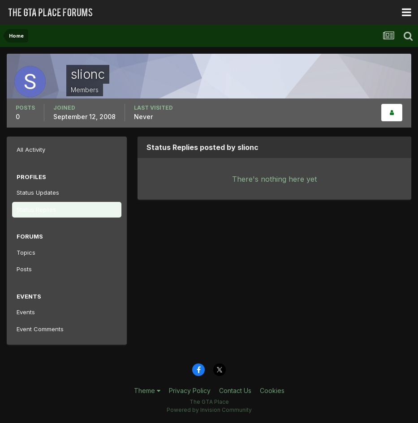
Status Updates (38, 192)
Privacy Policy (190, 390)
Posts (24, 269)
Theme (147, 390)
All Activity (31, 149)
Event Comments (40, 329)
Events (26, 312)
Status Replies (36, 209)
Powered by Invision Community (209, 409)
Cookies (272, 390)
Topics (26, 252)
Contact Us (235, 390)
